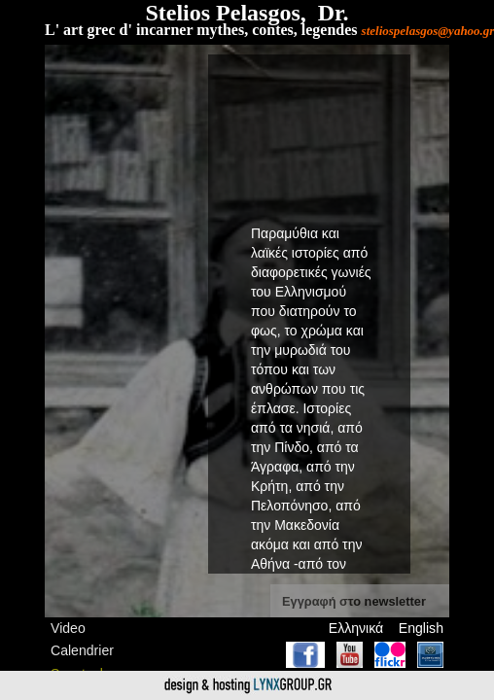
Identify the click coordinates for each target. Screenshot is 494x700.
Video (68, 628)
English (421, 628)
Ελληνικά (356, 628)
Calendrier (82, 650)
